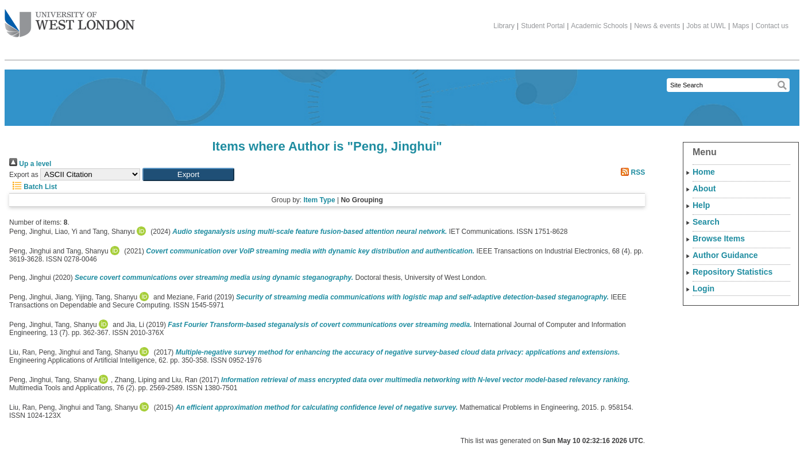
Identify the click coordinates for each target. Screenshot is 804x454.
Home (704, 171)
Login (703, 288)
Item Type (319, 200)
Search (706, 221)
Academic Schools (599, 26)
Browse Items (719, 238)
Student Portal (543, 26)
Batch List (33, 187)
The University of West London (70, 19)
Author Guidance (725, 255)
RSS (631, 172)
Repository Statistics (732, 271)
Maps (740, 26)
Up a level (30, 164)
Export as (23, 175)
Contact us (772, 26)
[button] (188, 174)
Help (701, 205)
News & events (657, 26)
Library (504, 26)
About (704, 188)
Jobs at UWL (706, 26)
